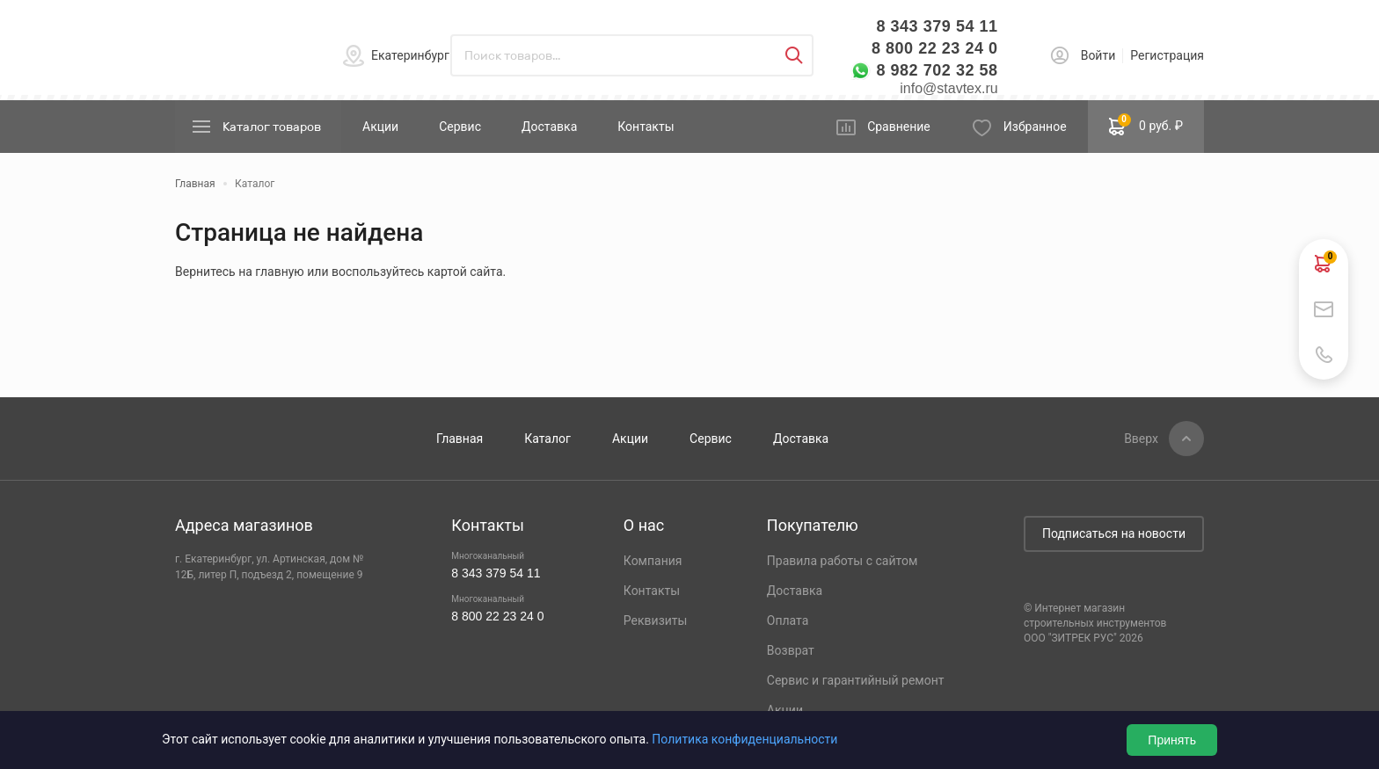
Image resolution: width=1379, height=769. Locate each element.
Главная (459, 439)
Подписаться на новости (1114, 533)
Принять (1172, 740)
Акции (380, 127)
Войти (1098, 55)
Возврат (790, 650)
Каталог (547, 439)
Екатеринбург (410, 55)
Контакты (645, 127)
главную (279, 272)
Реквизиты (656, 620)
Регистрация (1167, 55)
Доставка (549, 127)
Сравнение (898, 127)
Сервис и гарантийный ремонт (856, 680)
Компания (653, 561)
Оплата (788, 620)
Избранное (1035, 127)
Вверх (1141, 439)
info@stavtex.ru (948, 88)
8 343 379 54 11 (936, 26)
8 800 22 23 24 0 (935, 48)
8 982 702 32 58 (936, 70)
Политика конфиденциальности (744, 739)
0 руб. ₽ (1146, 124)
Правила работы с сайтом (842, 561)
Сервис (460, 127)
